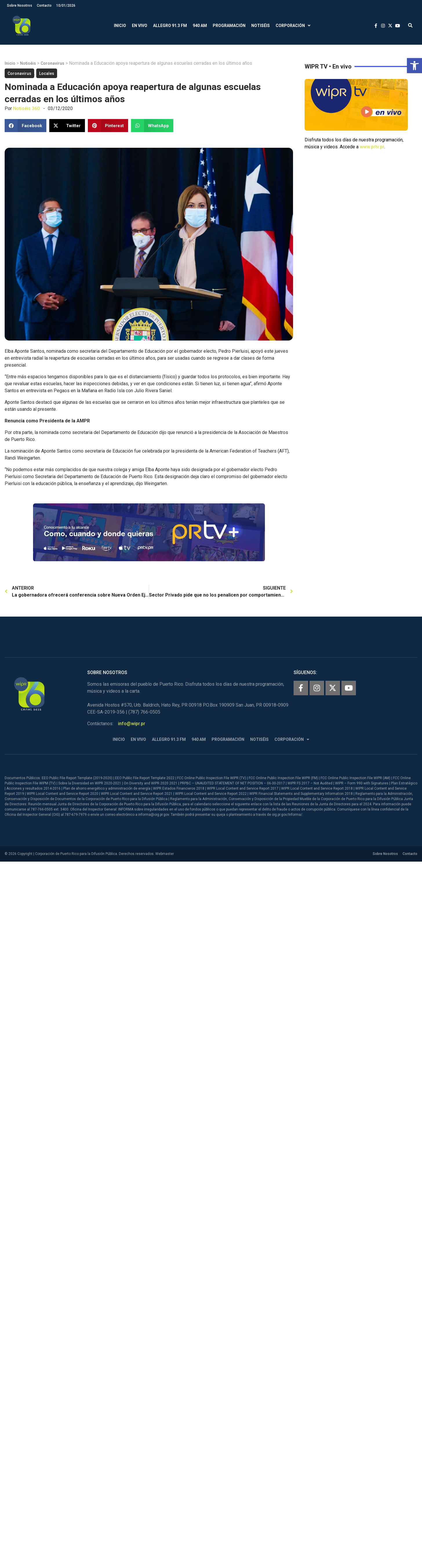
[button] (414, 65)
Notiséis (260, 25)
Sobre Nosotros (19, 5)
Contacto (44, 5)
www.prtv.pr (372, 147)
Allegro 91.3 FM (170, 25)
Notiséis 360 (26, 108)
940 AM (200, 25)
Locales (46, 73)
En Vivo (139, 25)
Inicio (120, 25)
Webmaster (164, 854)
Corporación (293, 26)
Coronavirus (52, 63)
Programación (229, 25)
